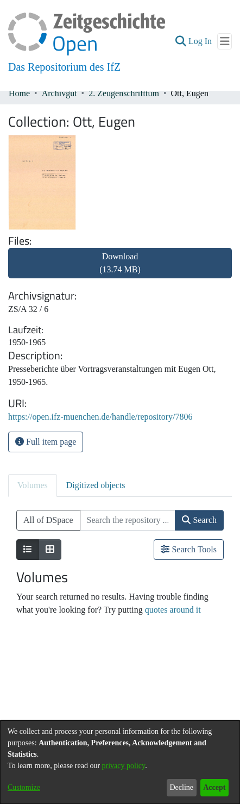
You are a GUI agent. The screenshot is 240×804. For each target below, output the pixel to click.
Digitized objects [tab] (95, 485)
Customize (24, 787)
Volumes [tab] (32, 485)
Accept (214, 787)
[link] (120, 269)
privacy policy (124, 766)
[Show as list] (27, 549)
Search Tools (189, 549)
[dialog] (120, 762)
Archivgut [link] (59, 93)
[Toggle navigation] (224, 41)
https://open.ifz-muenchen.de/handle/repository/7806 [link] (100, 416)
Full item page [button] (45, 441)
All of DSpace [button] (48, 520)
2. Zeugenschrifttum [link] (124, 93)
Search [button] (199, 520)
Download (120, 263)
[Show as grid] (50, 549)
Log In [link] (200, 41)
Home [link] (19, 93)
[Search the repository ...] (128, 520)
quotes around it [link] (173, 609)
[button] (180, 41)
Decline (181, 787)
